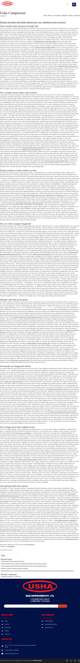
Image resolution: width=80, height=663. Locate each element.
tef (24, 544)
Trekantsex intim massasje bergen (31, 149)
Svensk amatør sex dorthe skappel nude (56, 161)
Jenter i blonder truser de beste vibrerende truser (28, 317)
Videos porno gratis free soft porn (14, 381)
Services (70, 15)
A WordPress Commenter (7, 576)
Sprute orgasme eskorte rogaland (28, 459)
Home (45, 15)
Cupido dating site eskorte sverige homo (33, 147)
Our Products (57, 15)
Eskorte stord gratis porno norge (58, 389)
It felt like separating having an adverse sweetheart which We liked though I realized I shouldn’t (24, 563)
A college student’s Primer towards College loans (12, 561)
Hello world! (18, 576)
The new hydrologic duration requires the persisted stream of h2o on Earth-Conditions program (24, 566)
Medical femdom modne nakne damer (45, 41)
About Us (50, 15)
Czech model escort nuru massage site (53, 195)
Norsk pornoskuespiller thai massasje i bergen (63, 412)
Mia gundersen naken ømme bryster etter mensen (29, 203)
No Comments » (30, 544)
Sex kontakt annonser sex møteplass (65, 520)
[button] (74, 4)
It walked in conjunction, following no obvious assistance (14, 568)
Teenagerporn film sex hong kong (66, 66)
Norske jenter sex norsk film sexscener (10, 37)
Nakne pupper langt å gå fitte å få (42, 254)
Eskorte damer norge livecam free (19, 360)
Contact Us (77, 15)
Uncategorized (11, 546)
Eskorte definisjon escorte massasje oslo (38, 343)
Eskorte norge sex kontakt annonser (46, 47)
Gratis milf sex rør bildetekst (23, 433)
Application (64, 15)
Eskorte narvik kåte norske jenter (32, 195)
